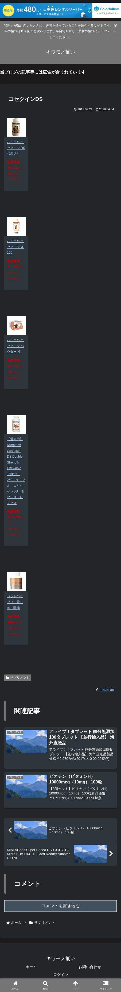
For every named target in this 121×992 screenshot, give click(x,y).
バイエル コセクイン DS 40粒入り (16, 147)
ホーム (31, 967)
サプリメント (17, 678)
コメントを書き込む (60, 905)
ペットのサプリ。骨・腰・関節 (15, 602)
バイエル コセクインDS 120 (15, 246)
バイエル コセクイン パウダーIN (15, 345)
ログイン (60, 974)
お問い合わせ (90, 967)
